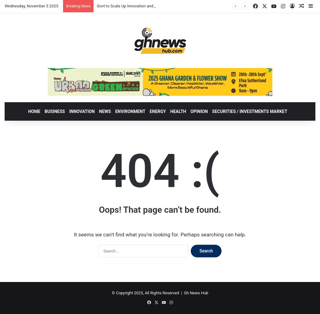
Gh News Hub (196, 293)
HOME (34, 111)
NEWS (105, 111)
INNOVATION (82, 111)
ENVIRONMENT (130, 111)
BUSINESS (55, 111)
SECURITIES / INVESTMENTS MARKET (249, 111)
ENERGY (158, 111)
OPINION (199, 111)
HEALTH (178, 111)
